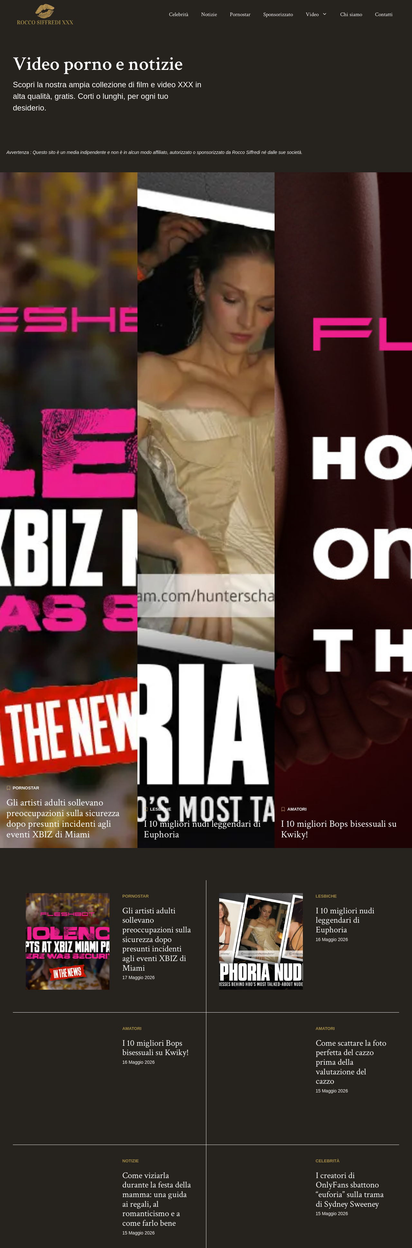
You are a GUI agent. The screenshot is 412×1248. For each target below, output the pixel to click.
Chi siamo (351, 14)
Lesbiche (160, 1131)
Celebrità (178, 14)
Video (320, 14)
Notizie (209, 14)
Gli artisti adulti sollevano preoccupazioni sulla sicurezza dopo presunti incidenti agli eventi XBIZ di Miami (62, 1141)
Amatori (296, 1131)
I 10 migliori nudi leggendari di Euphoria (202, 1152)
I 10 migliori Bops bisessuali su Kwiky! (339, 1152)
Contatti (384, 14)
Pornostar (240, 14)
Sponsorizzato (278, 14)
